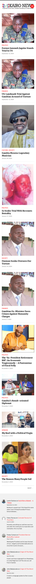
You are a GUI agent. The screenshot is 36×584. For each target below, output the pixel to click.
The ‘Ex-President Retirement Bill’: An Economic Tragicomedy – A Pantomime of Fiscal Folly (17, 361)
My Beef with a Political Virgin (17, 433)
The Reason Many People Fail (16, 479)
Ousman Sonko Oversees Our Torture (16, 262)
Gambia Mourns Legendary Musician (15, 154)
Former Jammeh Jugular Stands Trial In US (18, 49)
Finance (5, 91)
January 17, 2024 (7, 216)
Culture (5, 150)
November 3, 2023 (7, 406)
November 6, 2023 (7, 368)
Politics (5, 45)
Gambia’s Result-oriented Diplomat (15, 402)
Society (12, 150)
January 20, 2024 (7, 158)
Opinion (5, 430)
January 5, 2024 (6, 319)
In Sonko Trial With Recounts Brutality (17, 212)
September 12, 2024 (8, 53)
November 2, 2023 (7, 436)
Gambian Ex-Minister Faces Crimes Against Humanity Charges (16, 314)
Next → (30, 488)
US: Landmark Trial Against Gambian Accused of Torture (16, 95)
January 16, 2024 (7, 266)
